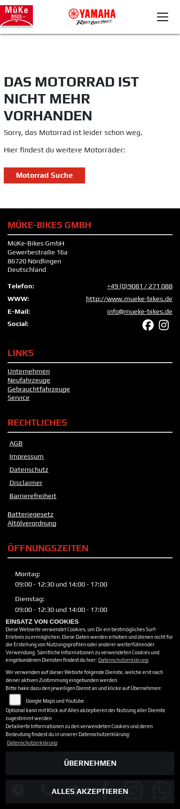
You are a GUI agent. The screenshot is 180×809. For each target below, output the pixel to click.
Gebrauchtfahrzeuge (39, 389)
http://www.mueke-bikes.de (129, 298)
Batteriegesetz (31, 514)
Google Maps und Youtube (55, 701)
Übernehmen (90, 763)
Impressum (26, 456)
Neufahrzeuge (29, 380)
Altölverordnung (32, 523)
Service (19, 397)
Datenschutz (28, 469)
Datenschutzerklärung (123, 660)
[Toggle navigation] (163, 17)
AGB (16, 443)
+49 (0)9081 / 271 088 (139, 286)
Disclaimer (25, 482)
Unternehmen (29, 371)
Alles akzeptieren (90, 791)
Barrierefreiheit (32, 496)
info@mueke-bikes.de (139, 311)
